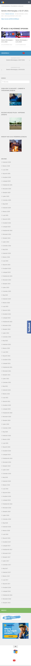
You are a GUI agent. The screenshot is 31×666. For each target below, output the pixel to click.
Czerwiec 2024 (7, 245)
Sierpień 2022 (6, 329)
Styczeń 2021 (6, 401)
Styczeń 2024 (6, 264)
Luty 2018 (5, 534)
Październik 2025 (7, 185)
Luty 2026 (5, 169)
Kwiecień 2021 (7, 390)
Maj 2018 (5, 523)
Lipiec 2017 (6, 561)
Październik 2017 (7, 549)
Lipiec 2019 (6, 469)
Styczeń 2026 (6, 173)
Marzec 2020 (6, 439)
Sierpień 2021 (6, 374)
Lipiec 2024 (6, 242)
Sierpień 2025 (6, 192)
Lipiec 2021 (6, 378)
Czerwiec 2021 (7, 382)
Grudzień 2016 (7, 587)
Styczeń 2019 (6, 492)
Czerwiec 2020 (7, 428)
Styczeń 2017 (6, 583)
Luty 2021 (5, 397)
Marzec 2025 (6, 211)
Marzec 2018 (6, 530)
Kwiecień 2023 (7, 299)
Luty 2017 (5, 580)
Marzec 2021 (6, 393)
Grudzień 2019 (7, 450)
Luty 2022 (5, 352)
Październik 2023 (7, 276)
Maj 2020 (5, 431)
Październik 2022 (7, 321)
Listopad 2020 (6, 409)
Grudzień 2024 (7, 223)
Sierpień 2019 (6, 466)
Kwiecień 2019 (7, 481)
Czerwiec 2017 (7, 564)
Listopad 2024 (6, 226)
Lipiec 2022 (6, 333)
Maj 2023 (5, 295)
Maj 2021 (5, 386)
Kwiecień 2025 (7, 207)
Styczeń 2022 (6, 355)
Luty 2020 (5, 443)
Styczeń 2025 (6, 219)
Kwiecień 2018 (7, 526)
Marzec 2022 (6, 348)
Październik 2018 (7, 504)
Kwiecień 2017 (7, 572)
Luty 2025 (5, 215)
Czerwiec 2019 (7, 473)
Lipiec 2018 (6, 515)
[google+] (26, 53)
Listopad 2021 (6, 363)
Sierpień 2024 (6, 238)
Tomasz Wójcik (9, 14)
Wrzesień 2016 (7, 599)
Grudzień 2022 (7, 314)
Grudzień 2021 (7, 359)
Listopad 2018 (6, 500)
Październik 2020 (7, 412)
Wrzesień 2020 (7, 416)
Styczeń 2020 (6, 447)
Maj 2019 (5, 477)
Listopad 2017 (6, 545)
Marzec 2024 (6, 257)
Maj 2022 (5, 340)
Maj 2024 (5, 249)
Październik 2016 (7, 595)
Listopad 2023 (6, 272)
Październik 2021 (7, 367)
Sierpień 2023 (6, 283)
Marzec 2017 (6, 576)
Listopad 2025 (6, 181)
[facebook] (21, 53)
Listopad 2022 (6, 318)
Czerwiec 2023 (7, 291)
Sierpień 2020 (6, 420)
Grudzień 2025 (7, 177)
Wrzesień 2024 (7, 234)
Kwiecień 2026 (7, 162)
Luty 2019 (5, 488)
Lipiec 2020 (6, 424)
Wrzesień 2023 (7, 280)
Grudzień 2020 (7, 405)
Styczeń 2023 (6, 310)
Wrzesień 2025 (7, 188)
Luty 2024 (5, 261)
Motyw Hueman (24, 656)
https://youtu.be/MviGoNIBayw (10, 19)
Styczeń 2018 (6, 538)
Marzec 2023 (6, 302)
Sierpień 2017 (6, 557)
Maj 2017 (5, 568)
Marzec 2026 (6, 166)
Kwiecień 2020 (7, 435)
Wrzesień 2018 (7, 507)
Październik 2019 (7, 458)
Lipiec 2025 (6, 196)
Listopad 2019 (6, 454)
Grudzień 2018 (7, 496)
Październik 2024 (7, 230)
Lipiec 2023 (6, 287)
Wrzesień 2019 (7, 462)
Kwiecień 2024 (7, 253)
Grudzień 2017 (7, 542)
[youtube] (23, 53)
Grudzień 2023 (7, 268)
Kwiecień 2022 (7, 344)
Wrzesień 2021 (7, 371)
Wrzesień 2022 (7, 325)
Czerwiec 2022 (7, 336)
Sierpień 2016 (6, 602)
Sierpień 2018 (6, 511)
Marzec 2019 (6, 485)
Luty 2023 (5, 306)
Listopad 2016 (6, 591)
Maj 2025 (5, 204)
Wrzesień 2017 (7, 553)
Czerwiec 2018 (7, 519)
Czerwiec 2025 (7, 200)
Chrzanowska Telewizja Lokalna (12, 6)
